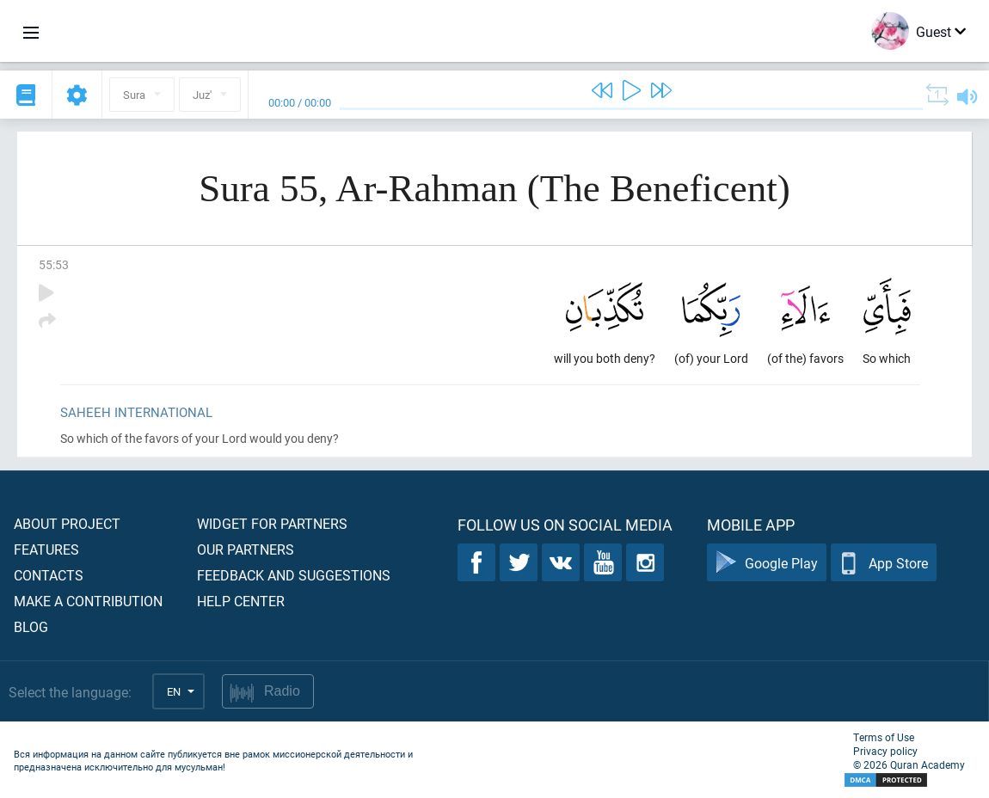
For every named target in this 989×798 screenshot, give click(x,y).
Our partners (245, 549)
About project (67, 523)
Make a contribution (88, 601)
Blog (31, 626)
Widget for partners (272, 523)
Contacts (48, 575)
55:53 (54, 264)
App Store (883, 562)
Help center (241, 601)
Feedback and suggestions (293, 575)
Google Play (767, 562)
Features (46, 549)
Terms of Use (883, 737)
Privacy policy (885, 751)
